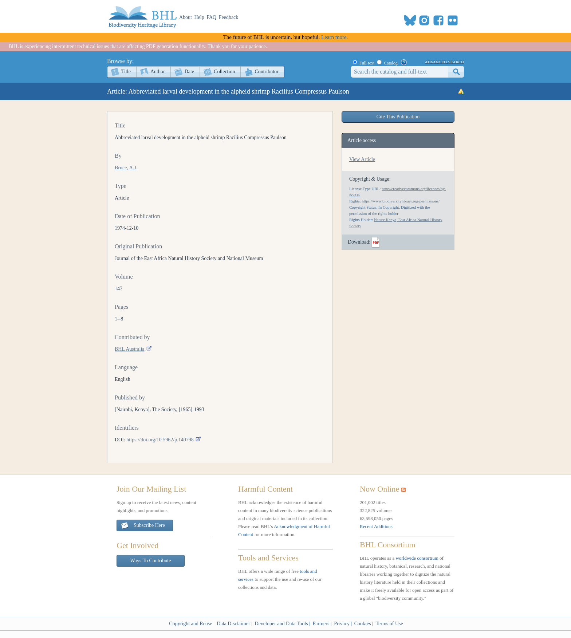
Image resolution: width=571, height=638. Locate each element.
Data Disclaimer (233, 623)
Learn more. (334, 37)
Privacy (342, 623)
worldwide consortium (416, 558)
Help (199, 17)
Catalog (390, 63)
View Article (362, 159)
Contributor (266, 71)
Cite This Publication (398, 116)
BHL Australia (130, 349)
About (185, 17)
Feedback (229, 17)
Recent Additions (376, 526)
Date (189, 71)
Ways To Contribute (150, 560)
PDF (375, 242)
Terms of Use (389, 623)
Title (126, 71)
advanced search (444, 61)
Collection (224, 71)
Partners (320, 623)
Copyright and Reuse (190, 623)
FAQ (211, 17)
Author (157, 71)
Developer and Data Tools (281, 623)
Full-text (366, 63)
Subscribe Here (143, 525)
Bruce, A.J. (126, 167)
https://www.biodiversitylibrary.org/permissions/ (401, 201)
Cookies (362, 623)
